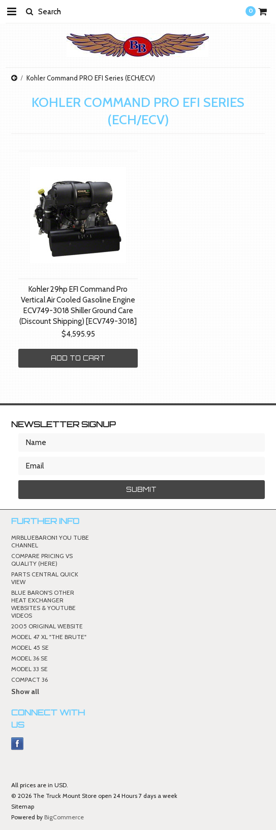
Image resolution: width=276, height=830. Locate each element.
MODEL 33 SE (29, 669)
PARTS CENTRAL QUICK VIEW (44, 578)
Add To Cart (78, 358)
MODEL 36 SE (29, 658)
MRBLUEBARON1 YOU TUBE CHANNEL (50, 541)
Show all (25, 691)
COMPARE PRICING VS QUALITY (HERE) (42, 559)
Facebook (17, 743)
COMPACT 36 (29, 679)
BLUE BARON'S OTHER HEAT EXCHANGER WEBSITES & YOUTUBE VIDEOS (43, 604)
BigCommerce (64, 817)
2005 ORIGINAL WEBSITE (47, 626)
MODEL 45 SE (30, 647)
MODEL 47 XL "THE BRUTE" (48, 637)
